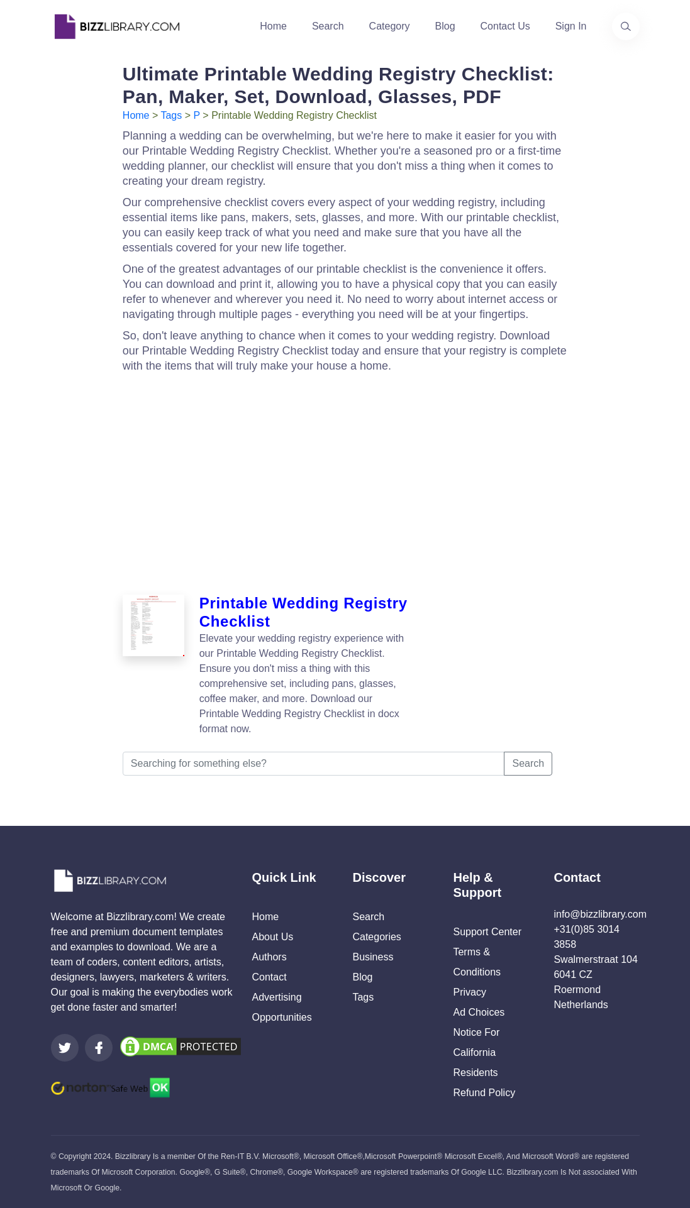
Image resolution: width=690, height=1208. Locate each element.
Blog (445, 26)
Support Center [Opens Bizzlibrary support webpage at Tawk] (487, 931)
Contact (269, 977)
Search (328, 26)
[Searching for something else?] (314, 764)
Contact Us (505, 26)
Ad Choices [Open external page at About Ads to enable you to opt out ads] (478, 1012)
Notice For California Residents (476, 1052)
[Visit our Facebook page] (99, 1048)
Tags (171, 115)
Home (273, 26)
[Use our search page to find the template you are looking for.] (626, 26)
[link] (64, 1047)
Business (372, 957)
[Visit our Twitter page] (65, 1048)
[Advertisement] (347, 480)
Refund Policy (484, 1092)
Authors (269, 957)
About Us (272, 936)
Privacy (469, 992)
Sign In (571, 26)
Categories (376, 936)
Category (389, 26)
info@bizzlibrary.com (600, 914)
